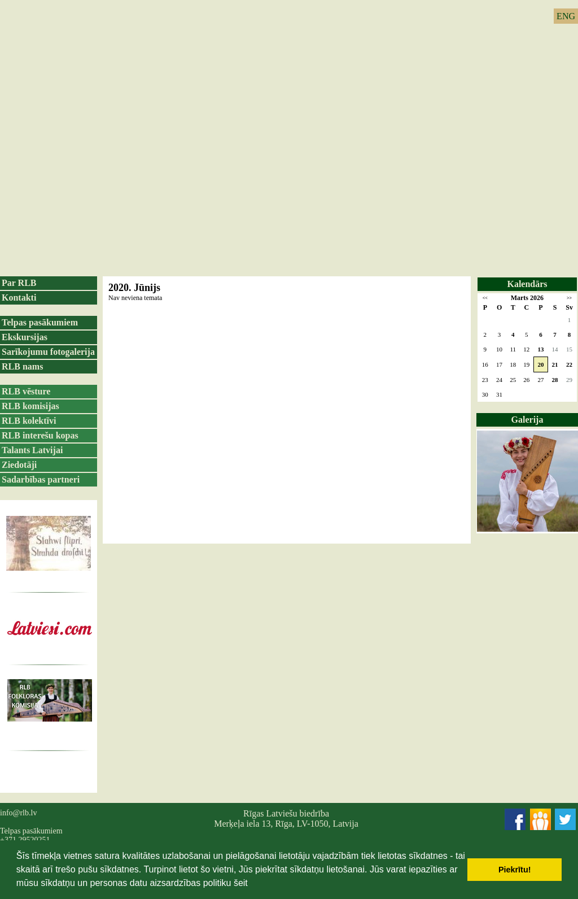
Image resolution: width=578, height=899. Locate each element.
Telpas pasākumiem (40, 322)
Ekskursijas (24, 337)
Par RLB (19, 283)
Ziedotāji (19, 465)
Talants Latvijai (32, 450)
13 (540, 349)
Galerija (527, 419)
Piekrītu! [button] (514, 869)
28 (555, 379)
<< (485, 298)
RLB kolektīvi (29, 420)
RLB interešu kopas (40, 435)
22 (569, 364)
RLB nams (22, 366)
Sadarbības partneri (41, 479)
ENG (566, 16)
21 (555, 364)
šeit (241, 883)
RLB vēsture (26, 391)
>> (569, 298)
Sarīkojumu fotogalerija (48, 352)
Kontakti (19, 297)
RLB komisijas (30, 406)
